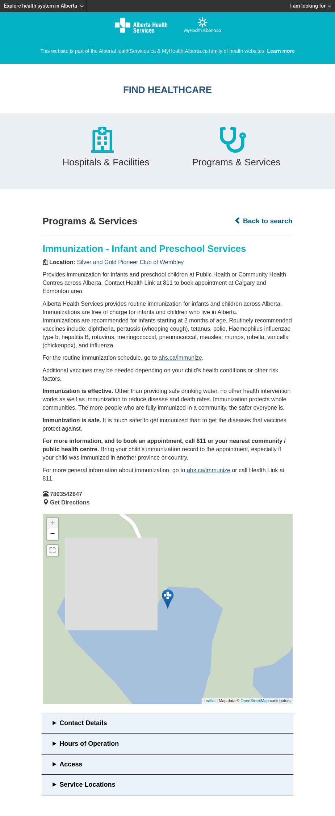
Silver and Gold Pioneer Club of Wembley (130, 262)
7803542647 (66, 494)
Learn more (281, 51)
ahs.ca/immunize (180, 358)
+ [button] (52, 523)
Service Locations (87, 784)
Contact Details (83, 723)
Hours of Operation (89, 743)
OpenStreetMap (254, 700)
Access (70, 764)
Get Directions (69, 502)
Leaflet (209, 700)
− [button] (52, 534)
